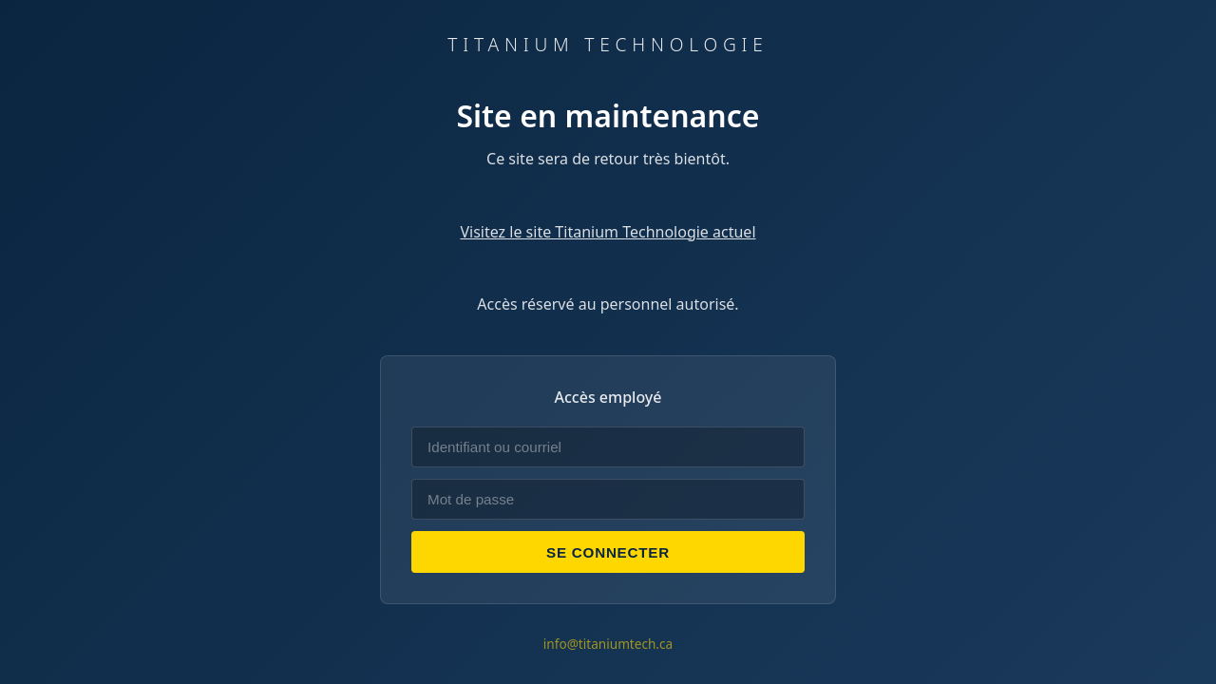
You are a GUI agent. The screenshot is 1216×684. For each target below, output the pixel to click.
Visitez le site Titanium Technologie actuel (607, 231)
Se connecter (608, 552)
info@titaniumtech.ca (608, 644)
